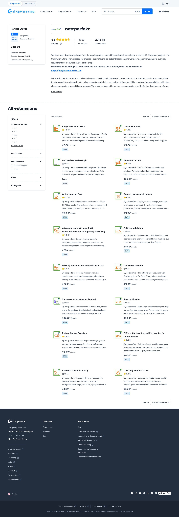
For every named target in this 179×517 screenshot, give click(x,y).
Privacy (84, 506)
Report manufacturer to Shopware (88, 450)
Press (11, 466)
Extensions (47, 427)
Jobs (11, 462)
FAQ (79, 427)
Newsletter (14, 475)
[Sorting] (160, 116)
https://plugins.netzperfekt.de (66, 70)
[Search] (147, 11)
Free (16, 169)
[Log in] (165, 3)
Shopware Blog (85, 444)
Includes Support (20, 165)
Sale (45, 436)
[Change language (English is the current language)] (13, 494)
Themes (46, 431)
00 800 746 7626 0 (16, 435)
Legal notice (99, 506)
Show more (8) (17, 146)
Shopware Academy (87, 440)
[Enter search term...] (122, 11)
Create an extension (88, 431)
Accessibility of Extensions (89, 457)
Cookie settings (115, 506)
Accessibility (14, 479)
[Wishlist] (164, 11)
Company (13, 457)
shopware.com (15, 449)
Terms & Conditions (67, 506)
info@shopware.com (17, 427)
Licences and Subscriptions (91, 436)
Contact (12, 470)
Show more (56, 91)
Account (13, 453)
